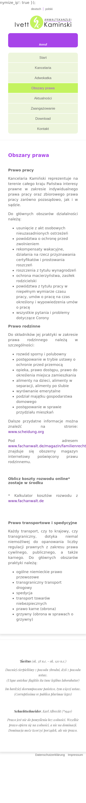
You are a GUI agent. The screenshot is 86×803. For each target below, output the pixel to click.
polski (49, 9)
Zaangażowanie (43, 108)
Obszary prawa (42, 88)
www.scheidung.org (26, 432)
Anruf (43, 44)
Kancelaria (43, 68)
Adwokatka (43, 78)
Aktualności (43, 98)
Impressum (75, 754)
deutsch (36, 9)
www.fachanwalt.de (26, 501)
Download (43, 119)
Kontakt (43, 129)
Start (43, 58)
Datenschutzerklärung (50, 754)
